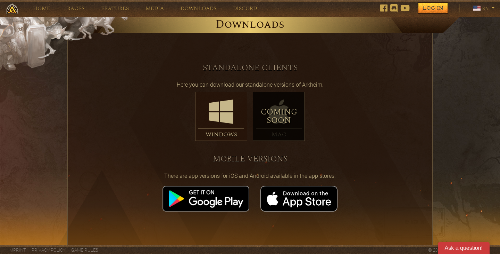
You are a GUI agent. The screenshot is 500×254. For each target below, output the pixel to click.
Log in (433, 8)
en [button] (481, 8)
